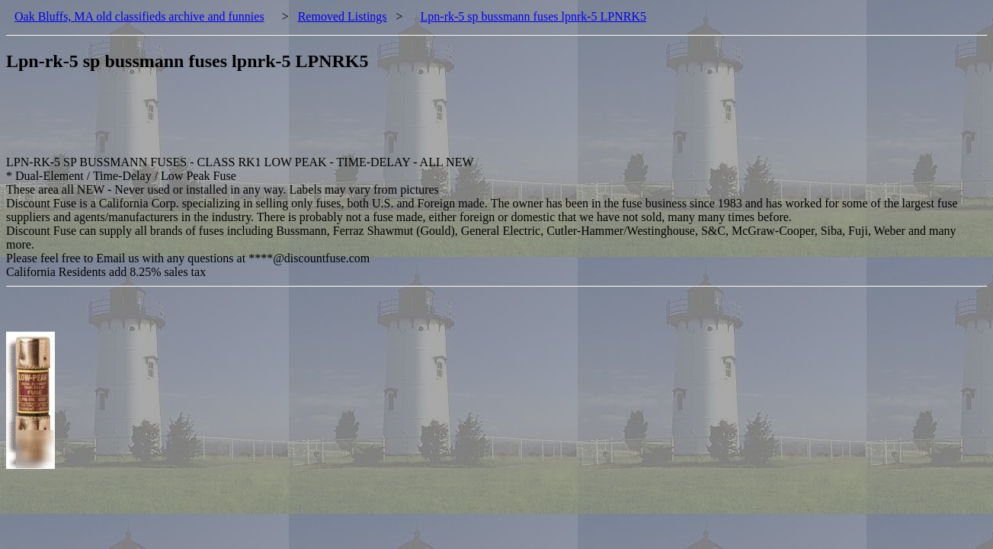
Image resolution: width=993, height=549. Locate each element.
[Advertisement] (283, 121)
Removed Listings (342, 16)
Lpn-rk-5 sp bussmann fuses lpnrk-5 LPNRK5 (533, 16)
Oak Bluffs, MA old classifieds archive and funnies (139, 16)
